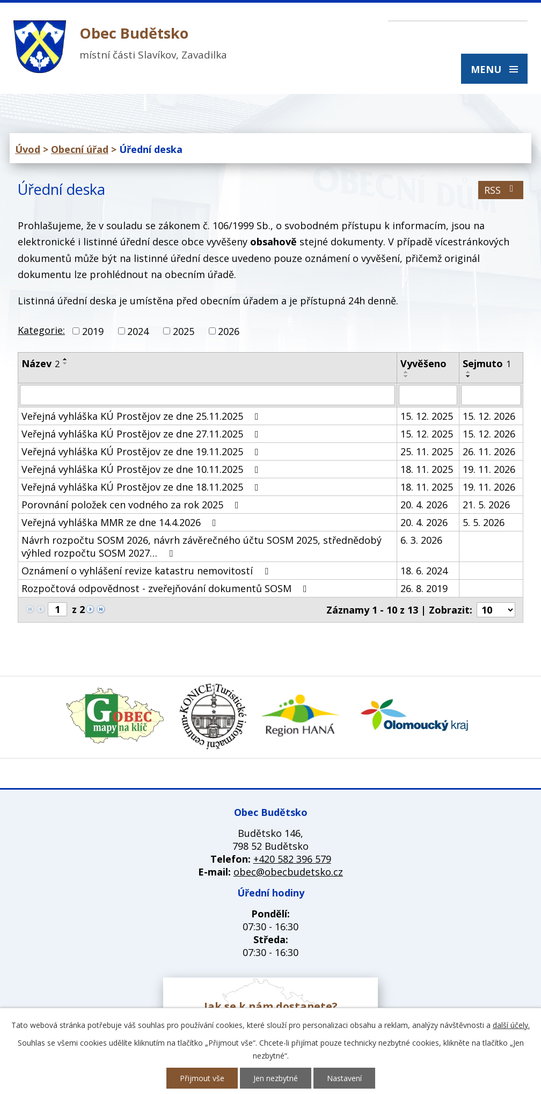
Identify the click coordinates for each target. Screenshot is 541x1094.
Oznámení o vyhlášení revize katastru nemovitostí (147, 570)
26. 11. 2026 (489, 451)
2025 (183, 331)
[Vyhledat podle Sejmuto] (491, 395)
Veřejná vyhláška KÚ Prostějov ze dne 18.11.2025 (142, 486)
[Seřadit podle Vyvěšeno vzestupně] (406, 372)
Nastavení (344, 1078)
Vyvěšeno (423, 363)
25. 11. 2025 (426, 451)
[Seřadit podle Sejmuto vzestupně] (468, 372)
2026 (228, 331)
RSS (501, 190)
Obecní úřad (79, 149)
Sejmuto (487, 363)
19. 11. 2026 (489, 469)
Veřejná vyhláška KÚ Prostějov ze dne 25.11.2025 (142, 416)
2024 (138, 331)
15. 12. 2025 (426, 416)
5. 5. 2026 (484, 522)
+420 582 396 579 (292, 858)
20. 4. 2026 (424, 504)
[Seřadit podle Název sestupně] (65, 363)
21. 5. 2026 (486, 504)
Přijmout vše (202, 1078)
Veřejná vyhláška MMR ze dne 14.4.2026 (121, 522)
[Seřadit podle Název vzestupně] (65, 359)
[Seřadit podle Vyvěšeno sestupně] (406, 376)
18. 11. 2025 (426, 469)
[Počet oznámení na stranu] (496, 609)
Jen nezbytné (275, 1078)
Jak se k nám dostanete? (271, 1006)
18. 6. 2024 (424, 570)
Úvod (27, 149)
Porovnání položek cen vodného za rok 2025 (132, 504)
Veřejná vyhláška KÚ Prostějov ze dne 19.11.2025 (142, 451)
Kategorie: (41, 330)
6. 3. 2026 (421, 540)
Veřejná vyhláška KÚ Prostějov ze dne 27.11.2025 (142, 433)
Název (40, 363)
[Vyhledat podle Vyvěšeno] (428, 395)
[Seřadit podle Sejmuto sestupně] (468, 376)
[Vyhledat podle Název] (207, 395)
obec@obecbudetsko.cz (288, 871)
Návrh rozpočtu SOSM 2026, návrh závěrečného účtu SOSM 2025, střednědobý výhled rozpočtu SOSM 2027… (201, 546)
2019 (93, 331)
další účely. (511, 1025)
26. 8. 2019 (424, 588)
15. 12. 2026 (489, 416)
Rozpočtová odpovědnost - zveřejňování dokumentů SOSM (166, 588)
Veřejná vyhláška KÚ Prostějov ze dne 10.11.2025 (142, 469)
